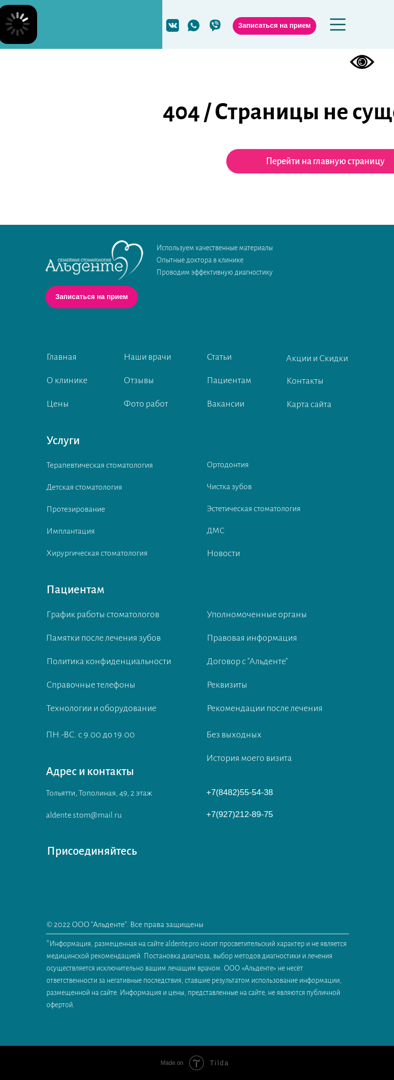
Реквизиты (227, 685)
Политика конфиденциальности (108, 661)
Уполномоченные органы (257, 614)
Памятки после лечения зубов (103, 638)
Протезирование (75, 509)
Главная (61, 357)
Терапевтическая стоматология (99, 465)
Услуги (63, 440)
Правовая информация (252, 638)
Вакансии (225, 404)
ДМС (215, 530)
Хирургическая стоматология (97, 553)
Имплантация (70, 531)
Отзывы (139, 380)
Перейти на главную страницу (325, 161)
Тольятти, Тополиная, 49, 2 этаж (99, 793)
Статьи (219, 357)
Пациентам (229, 380)
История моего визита (249, 758)
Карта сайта (308, 404)
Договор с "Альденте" (247, 661)
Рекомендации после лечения (265, 708)
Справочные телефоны (90, 685)
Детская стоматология (84, 487)
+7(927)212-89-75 (239, 814)
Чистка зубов (229, 486)
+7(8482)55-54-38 (239, 792)
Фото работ (146, 404)
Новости (223, 553)
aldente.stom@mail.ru (84, 815)
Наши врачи (147, 357)
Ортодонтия (228, 464)
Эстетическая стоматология (254, 508)
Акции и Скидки (317, 358)
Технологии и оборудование (101, 708)
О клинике (67, 380)
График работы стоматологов (102, 614)
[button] (274, 26)
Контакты (305, 381)
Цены (57, 404)
